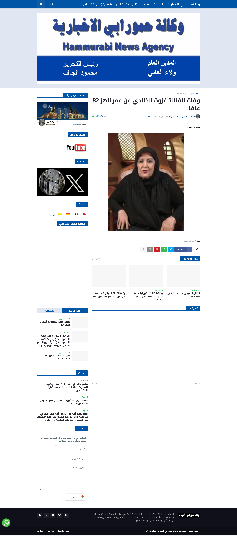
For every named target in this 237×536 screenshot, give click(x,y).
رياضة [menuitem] (94, 4)
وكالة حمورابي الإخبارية (184, 4)
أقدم (96, 383)
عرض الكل (96, 258)
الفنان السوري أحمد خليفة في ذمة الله (183, 295)
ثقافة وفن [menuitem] (106, 4)
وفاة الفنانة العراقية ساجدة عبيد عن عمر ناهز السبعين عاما (109, 295)
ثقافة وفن (180, 94)
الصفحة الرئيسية (193, 94)
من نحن (50, 532)
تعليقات (49, 310)
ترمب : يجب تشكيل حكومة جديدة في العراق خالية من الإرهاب (64, 402)
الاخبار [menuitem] (147, 4)
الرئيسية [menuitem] (158, 4)
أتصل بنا (40, 532)
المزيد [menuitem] (84, 4)
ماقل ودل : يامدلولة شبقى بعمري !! (55, 323)
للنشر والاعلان (63, 532)
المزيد (52, 215)
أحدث (196, 383)
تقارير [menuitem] (135, 4)
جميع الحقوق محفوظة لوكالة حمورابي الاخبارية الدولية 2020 (172, 532)
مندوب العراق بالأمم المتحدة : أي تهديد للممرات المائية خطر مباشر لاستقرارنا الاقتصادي (66, 387)
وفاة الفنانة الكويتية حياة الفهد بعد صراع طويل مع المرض (148, 296)
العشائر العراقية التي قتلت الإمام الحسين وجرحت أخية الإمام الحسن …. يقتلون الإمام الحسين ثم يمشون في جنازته (53, 340)
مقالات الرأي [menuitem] (122, 4)
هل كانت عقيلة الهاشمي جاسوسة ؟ (56, 357)
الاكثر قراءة (75, 310)
